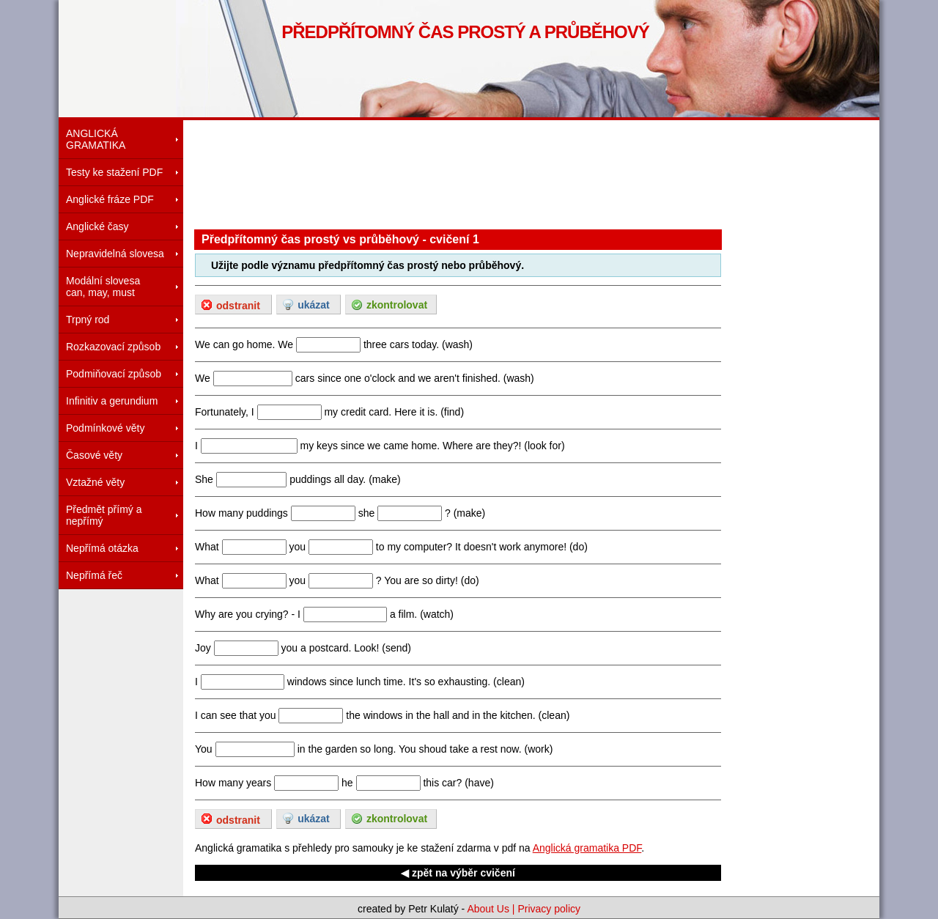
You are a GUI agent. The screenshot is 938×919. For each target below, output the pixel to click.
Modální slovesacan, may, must (103, 286)
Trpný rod (87, 319)
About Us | (492, 909)
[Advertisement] (461, 172)
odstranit (238, 305)
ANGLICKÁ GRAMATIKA (95, 139)
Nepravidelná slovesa (115, 253)
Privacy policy (548, 909)
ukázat (314, 305)
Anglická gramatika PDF (587, 848)
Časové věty (94, 455)
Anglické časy (97, 226)
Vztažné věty (95, 482)
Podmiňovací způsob (113, 374)
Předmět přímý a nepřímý (103, 515)
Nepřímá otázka (102, 548)
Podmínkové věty (105, 428)
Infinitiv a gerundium (112, 401)
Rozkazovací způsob (113, 347)
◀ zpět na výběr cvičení (458, 873)
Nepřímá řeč (94, 575)
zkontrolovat (396, 305)
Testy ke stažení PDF (114, 172)
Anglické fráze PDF (110, 199)
